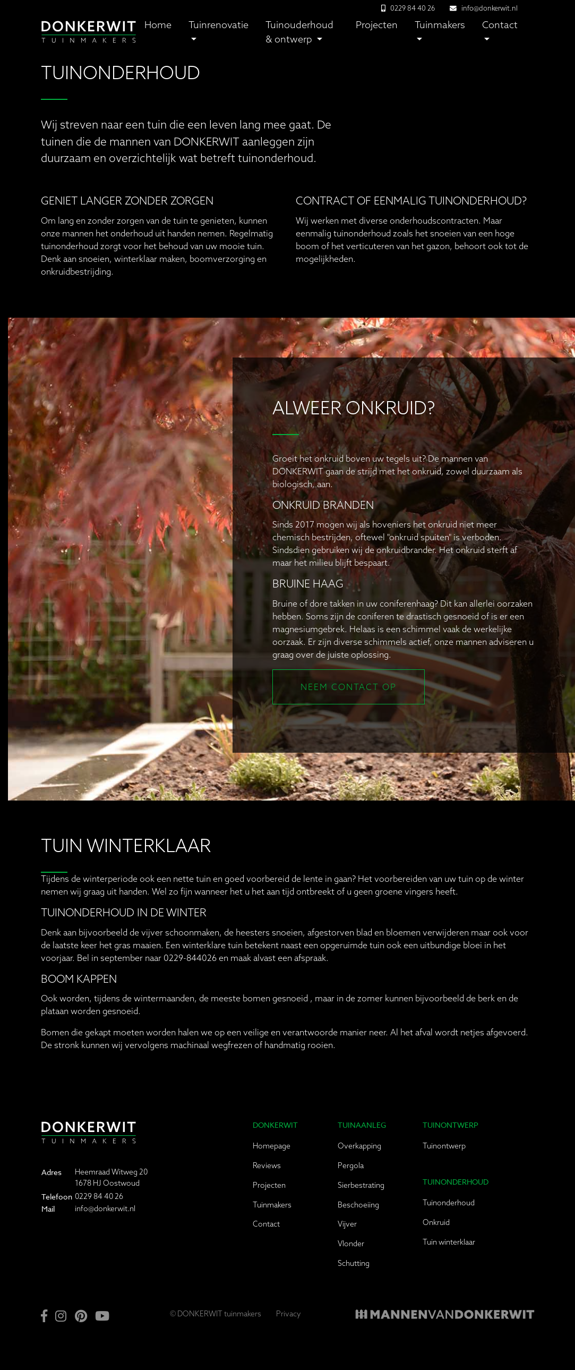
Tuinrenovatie (218, 25)
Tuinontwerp (444, 1146)
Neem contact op (349, 687)
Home (157, 25)
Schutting (354, 1263)
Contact (500, 25)
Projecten (377, 25)
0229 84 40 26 (99, 1196)
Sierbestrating (361, 1185)
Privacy (288, 1313)
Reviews (267, 1165)
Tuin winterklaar (449, 1242)
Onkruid (436, 1222)
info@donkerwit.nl (489, 8)
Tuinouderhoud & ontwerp (299, 32)
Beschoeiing (358, 1205)
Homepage (271, 1146)
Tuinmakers (440, 25)
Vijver (347, 1224)
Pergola (351, 1165)
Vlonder (351, 1243)
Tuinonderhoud (449, 1202)
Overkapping (359, 1146)
